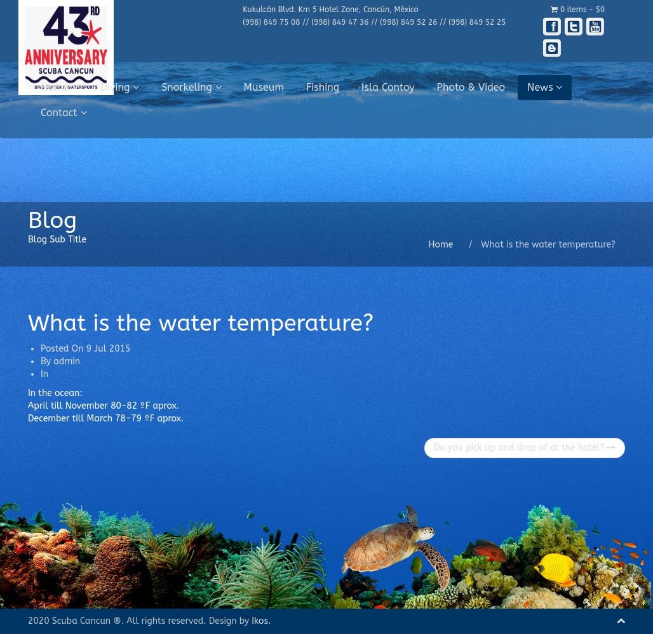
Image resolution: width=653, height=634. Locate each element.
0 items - (578, 9)
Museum (264, 87)
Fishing (322, 87)
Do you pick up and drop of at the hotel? (525, 447)
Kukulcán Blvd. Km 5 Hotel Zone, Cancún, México (330, 9)
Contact (64, 113)
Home (59, 87)
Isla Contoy (388, 87)
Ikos (260, 621)
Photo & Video (471, 87)
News (544, 87)
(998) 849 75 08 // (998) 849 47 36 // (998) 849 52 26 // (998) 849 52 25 (374, 22)
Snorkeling (191, 87)
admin (66, 361)
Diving (119, 87)
